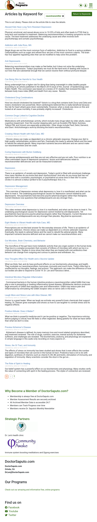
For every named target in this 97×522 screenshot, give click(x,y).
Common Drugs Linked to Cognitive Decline (24, 116)
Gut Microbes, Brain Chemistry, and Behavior (25, 241)
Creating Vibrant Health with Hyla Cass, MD (24, 134)
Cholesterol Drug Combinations (19, 97)
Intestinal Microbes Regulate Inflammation (24, 277)
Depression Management (16, 186)
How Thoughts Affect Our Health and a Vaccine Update (29, 259)
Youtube (11, 511)
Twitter (10, 515)
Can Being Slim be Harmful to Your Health (24, 79)
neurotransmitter (53, 16)
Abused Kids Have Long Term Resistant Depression (28, 27)
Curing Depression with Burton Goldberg (23, 152)
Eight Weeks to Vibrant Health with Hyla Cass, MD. (28, 222)
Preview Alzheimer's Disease (18, 327)
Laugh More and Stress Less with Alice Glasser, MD (28, 295)
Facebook (12, 507)
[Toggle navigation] (91, 5)
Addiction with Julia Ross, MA (18, 45)
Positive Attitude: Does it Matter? (19, 311)
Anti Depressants (12, 61)
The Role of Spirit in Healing (17, 363)
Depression (10, 168)
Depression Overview (14, 204)
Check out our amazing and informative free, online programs (32, 489)
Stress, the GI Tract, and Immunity (20, 345)
